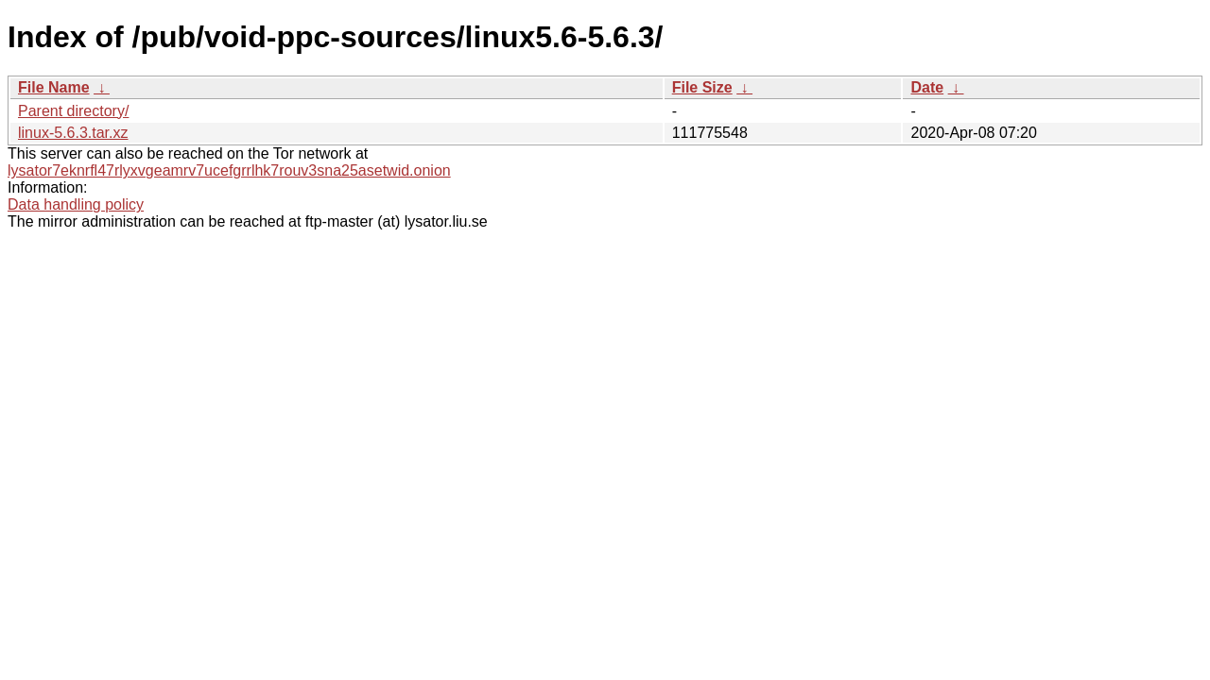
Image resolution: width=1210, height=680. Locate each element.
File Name (54, 87)
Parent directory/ (73, 111)
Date (926, 87)
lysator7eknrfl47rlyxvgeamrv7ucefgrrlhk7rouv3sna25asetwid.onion (229, 170)
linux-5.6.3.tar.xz (73, 133)
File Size (702, 87)
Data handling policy (76, 204)
